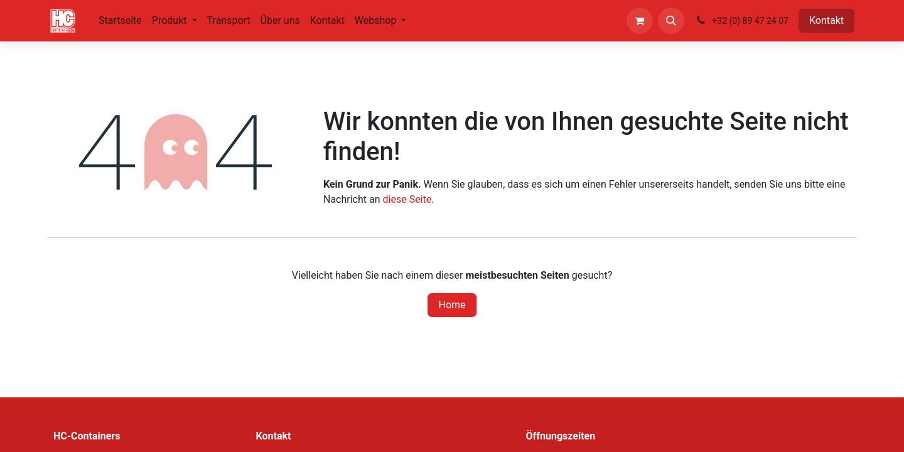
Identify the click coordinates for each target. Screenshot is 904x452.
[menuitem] (120, 20)
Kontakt (826, 20)
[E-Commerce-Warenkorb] (640, 21)
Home (451, 305)
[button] (671, 21)
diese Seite (407, 199)
